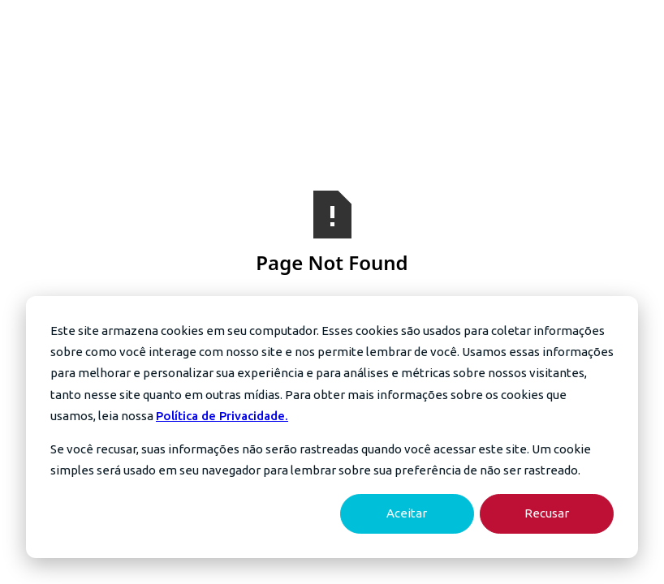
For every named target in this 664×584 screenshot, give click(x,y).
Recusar (546, 513)
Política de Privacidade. (222, 416)
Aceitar (406, 513)
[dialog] (332, 427)
